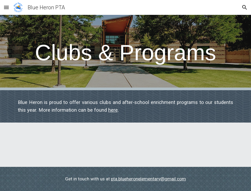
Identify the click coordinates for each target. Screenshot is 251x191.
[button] (6, 7)
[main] (126, 53)
